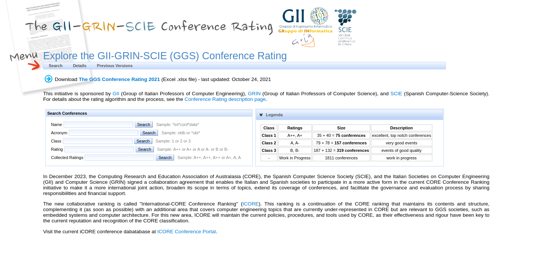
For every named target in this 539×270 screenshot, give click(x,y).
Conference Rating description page (225, 99)
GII (116, 93)
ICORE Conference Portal (186, 231)
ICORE (251, 204)
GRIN (254, 93)
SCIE (396, 93)
